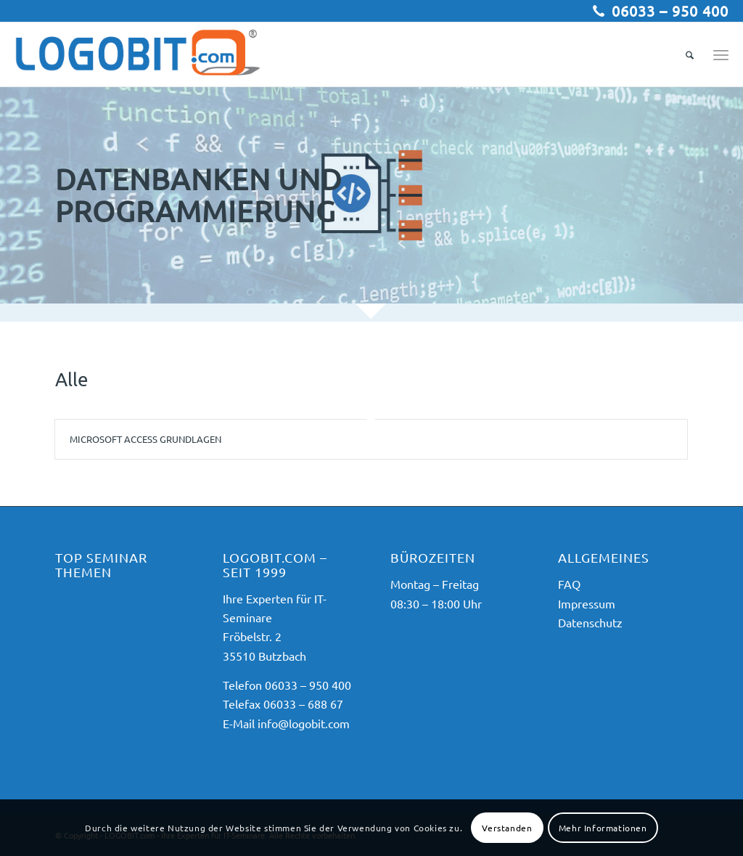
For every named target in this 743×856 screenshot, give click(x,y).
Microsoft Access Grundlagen (145, 439)
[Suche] (689, 54)
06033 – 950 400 (670, 10)
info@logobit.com (304, 723)
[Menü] (720, 55)
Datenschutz (590, 622)
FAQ (569, 583)
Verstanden (507, 827)
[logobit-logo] (137, 54)
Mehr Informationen (603, 827)
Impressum (586, 603)
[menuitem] (689, 54)
